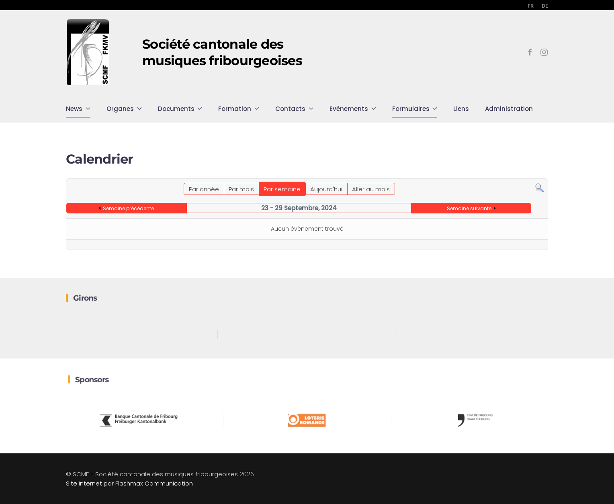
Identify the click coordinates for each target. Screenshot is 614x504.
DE (545, 6)
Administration (509, 108)
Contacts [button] (294, 108)
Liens (461, 108)
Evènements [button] (353, 108)
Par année (204, 189)
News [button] (78, 108)
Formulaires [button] (415, 108)
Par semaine (282, 189)
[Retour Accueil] (88, 52)
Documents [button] (180, 108)
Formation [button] (238, 108)
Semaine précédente (128, 208)
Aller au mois (371, 189)
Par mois (241, 189)
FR (531, 6)
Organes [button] (124, 108)
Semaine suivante (469, 208)
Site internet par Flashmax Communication (129, 483)
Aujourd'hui (326, 189)
